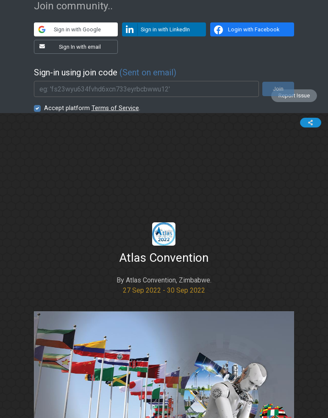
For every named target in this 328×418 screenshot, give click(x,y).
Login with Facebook (245, 29)
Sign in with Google (67, 29)
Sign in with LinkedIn (156, 29)
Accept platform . (92, 108)
